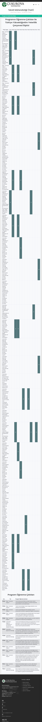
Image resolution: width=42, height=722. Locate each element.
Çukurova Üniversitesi (6, 0)
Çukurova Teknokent (26, 690)
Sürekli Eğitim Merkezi (27, 685)
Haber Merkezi (25, 689)
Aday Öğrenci (14, 0)
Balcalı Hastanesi (26, 682)
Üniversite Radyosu (26, 684)
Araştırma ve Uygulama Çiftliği (28, 687)
